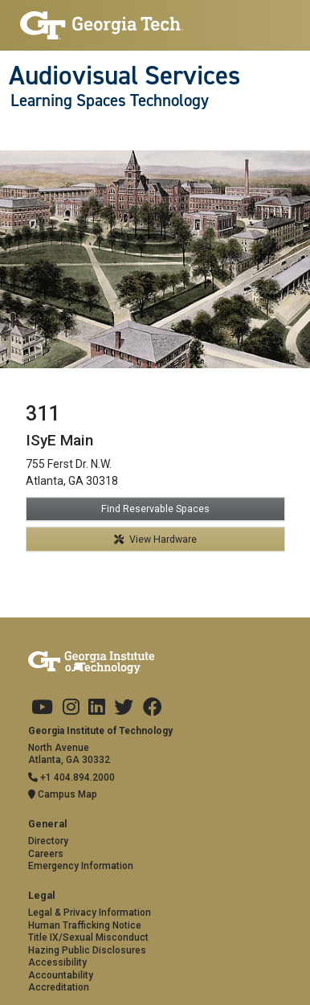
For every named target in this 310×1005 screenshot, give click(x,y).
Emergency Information (80, 866)
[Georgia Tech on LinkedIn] (96, 707)
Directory (48, 841)
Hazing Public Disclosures (87, 950)
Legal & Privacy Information (89, 912)
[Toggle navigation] (17, 133)
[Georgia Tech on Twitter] (123, 707)
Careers (45, 853)
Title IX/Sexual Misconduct (88, 937)
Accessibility (57, 962)
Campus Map (62, 794)
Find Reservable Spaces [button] (155, 509)
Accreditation (58, 987)
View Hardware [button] (155, 539)
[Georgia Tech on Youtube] (42, 707)
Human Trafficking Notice (84, 925)
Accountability (60, 975)
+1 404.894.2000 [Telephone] (71, 777)
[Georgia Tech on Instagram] (71, 707)
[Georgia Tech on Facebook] (152, 707)
